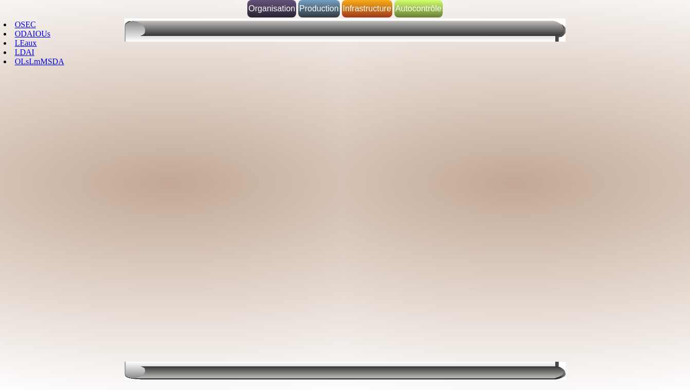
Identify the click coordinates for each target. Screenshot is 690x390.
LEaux (26, 43)
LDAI (24, 52)
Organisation (271, 8)
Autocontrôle (418, 8)
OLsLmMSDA (39, 61)
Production (319, 8)
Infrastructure (367, 8)
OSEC (25, 24)
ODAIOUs (32, 33)
